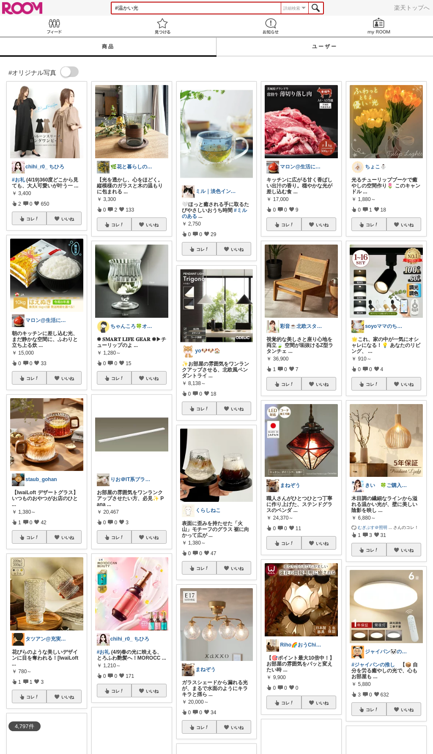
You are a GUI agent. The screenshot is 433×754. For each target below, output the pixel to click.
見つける (162, 26)
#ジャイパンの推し (373, 665)
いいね (67, 219)
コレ (32, 219)
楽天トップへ (412, 7)
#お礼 (18, 180)
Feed (54, 26)
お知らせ (270, 26)
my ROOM (379, 26)
